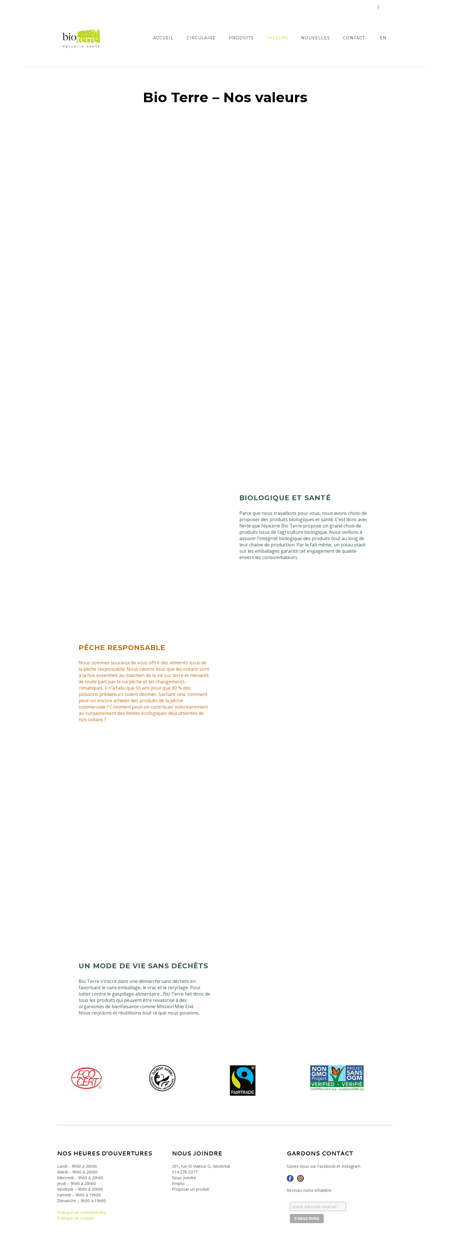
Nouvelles (315, 37)
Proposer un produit (190, 1189)
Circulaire (201, 37)
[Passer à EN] (383, 38)
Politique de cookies (75, 1218)
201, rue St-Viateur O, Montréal (201, 1166)
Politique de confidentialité (81, 1212)
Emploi (178, 1183)
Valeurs (277, 37)
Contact (354, 37)
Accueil (163, 37)
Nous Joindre (184, 1177)
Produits (241, 37)
